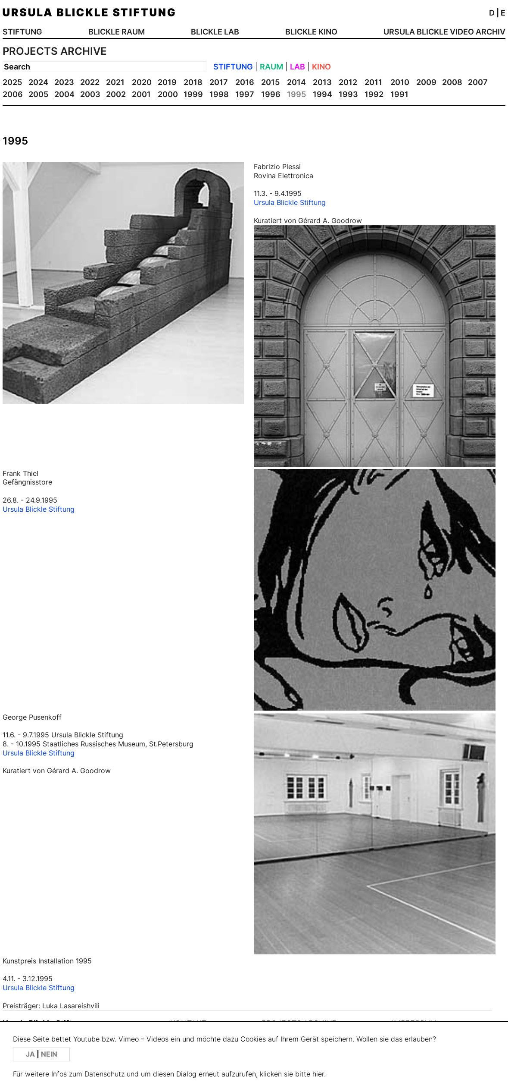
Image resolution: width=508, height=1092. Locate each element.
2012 (348, 82)
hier (318, 1074)
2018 (193, 82)
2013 (322, 82)
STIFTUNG (22, 31)
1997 (244, 94)
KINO (321, 66)
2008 (452, 82)
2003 (90, 94)
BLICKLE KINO (311, 31)
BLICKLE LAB (215, 31)
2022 (90, 82)
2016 (244, 82)
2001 (141, 94)
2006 (13, 94)
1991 (399, 94)
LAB (297, 66)
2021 (115, 82)
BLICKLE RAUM (116, 31)
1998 (219, 94)
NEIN (49, 1054)
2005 (38, 94)
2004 (64, 94)
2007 (478, 82)
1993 (348, 94)
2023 (64, 82)
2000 (168, 94)
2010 (399, 82)
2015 (270, 82)
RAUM (271, 66)
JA (31, 1054)
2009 (426, 82)
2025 (12, 82)
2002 (116, 94)
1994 (322, 94)
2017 (218, 82)
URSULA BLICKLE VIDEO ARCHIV (444, 31)
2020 (142, 82)
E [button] (503, 12)
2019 (167, 82)
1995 (296, 94)
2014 (296, 82)
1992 (374, 94)
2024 (38, 82)
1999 (193, 94)
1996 (270, 94)
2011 (373, 82)
